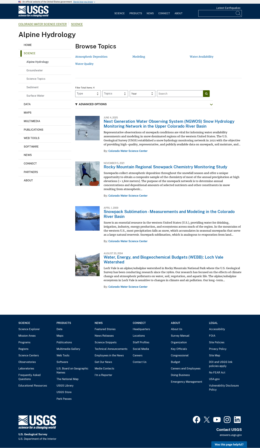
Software (31, 146)
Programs (24, 342)
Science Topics (35, 78)
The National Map (68, 379)
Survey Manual (180, 335)
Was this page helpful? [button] (229, 444)
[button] (144, 104)
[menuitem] (119, 11)
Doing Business (180, 375)
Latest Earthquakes (228, 8)
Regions (23, 349)
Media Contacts (104, 368)
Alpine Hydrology (37, 61)
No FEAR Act (217, 372)
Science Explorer (29, 329)
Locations (139, 335)
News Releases (104, 335)
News (150, 13)
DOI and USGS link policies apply (220, 364)
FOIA (212, 335)
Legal (213, 323)
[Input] (220, 13)
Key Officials (179, 349)
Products (135, 13)
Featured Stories (105, 329)
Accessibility (217, 329)
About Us (176, 329)
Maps (27, 112)
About (178, 13)
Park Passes (64, 398)
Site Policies (216, 342)
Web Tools (31, 138)
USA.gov (214, 379)
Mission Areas (27, 335)
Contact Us (139, 362)
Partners (31, 172)
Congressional (180, 355)
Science (119, 13)
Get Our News (103, 362)
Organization (179, 342)
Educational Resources (32, 385)
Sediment (32, 87)
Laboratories (26, 368)
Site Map (214, 355)
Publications (33, 129)
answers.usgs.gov (231, 435)
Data (27, 104)
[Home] (33, 16)
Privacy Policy (218, 349)
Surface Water (35, 95)
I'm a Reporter (103, 375)
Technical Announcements (111, 349)
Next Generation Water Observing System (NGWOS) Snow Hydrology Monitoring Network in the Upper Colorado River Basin (169, 123)
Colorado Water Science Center (42, 24)
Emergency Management (186, 381)
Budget (175, 362)
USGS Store (64, 392)
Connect (164, 13)
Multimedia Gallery (68, 349)
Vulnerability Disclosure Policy (224, 387)
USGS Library (65, 385)
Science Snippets (106, 342)
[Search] (238, 13)
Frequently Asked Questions (29, 377)
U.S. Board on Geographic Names (72, 370)
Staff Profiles (141, 342)
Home (28, 45)
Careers (137, 355)
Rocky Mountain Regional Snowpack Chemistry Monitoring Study (165, 166)
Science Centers (28, 355)
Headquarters (141, 329)
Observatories (27, 362)
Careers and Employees (185, 368)
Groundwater (34, 70)
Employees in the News (109, 355)
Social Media (141, 349)
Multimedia (32, 121)
